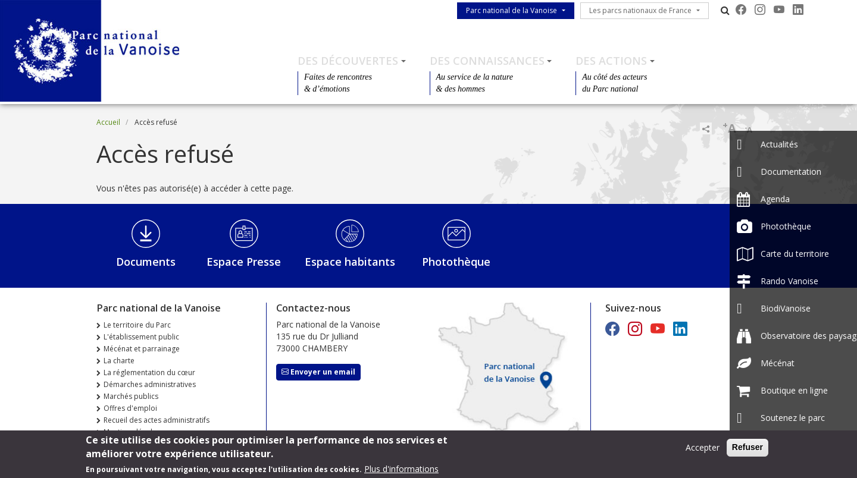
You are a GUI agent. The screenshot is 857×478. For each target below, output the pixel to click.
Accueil (108, 122)
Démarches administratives (150, 384)
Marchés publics (131, 396)
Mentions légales (132, 432)
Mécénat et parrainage (142, 349)
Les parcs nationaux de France (640, 10)
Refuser (747, 450)
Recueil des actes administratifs (156, 420)
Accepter (703, 450)
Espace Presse (244, 261)
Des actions (611, 61)
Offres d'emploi (130, 408)
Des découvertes (348, 61)
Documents (146, 261)
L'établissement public (141, 337)
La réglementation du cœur (149, 372)
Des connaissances (487, 61)
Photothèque (456, 261)
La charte (119, 361)
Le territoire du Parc (137, 325)
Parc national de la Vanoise (511, 10)
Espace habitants (350, 261)
